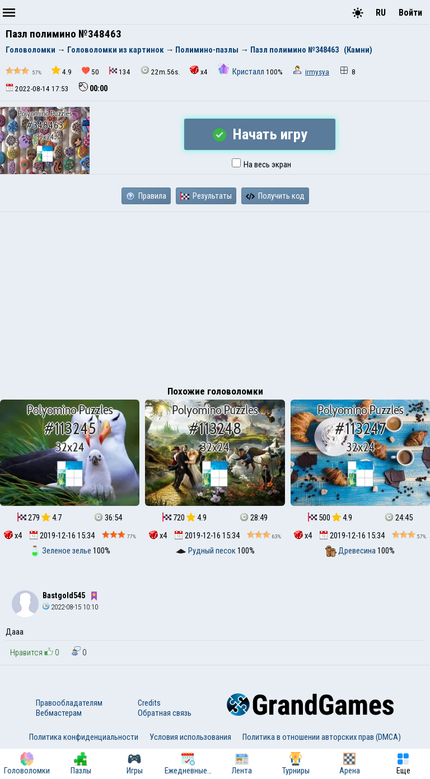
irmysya (317, 72)
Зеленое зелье (61, 551)
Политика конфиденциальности (83, 737)
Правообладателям (69, 703)
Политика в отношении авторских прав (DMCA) (321, 737)
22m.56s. (160, 70)
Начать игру (260, 134)
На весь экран (261, 164)
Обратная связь (164, 713)
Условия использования (190, 737)
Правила (146, 196)
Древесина (351, 551)
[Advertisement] (215, 296)
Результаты (206, 196)
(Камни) (358, 50)
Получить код (275, 196)
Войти (410, 12)
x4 (199, 70)
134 (119, 71)
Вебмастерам (59, 713)
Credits (149, 703)
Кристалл (242, 72)
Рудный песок (206, 551)
